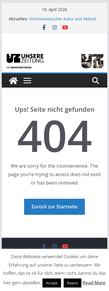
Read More (94, 282)
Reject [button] (72, 282)
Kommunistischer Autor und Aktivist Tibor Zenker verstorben (63, 21)
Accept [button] (52, 282)
